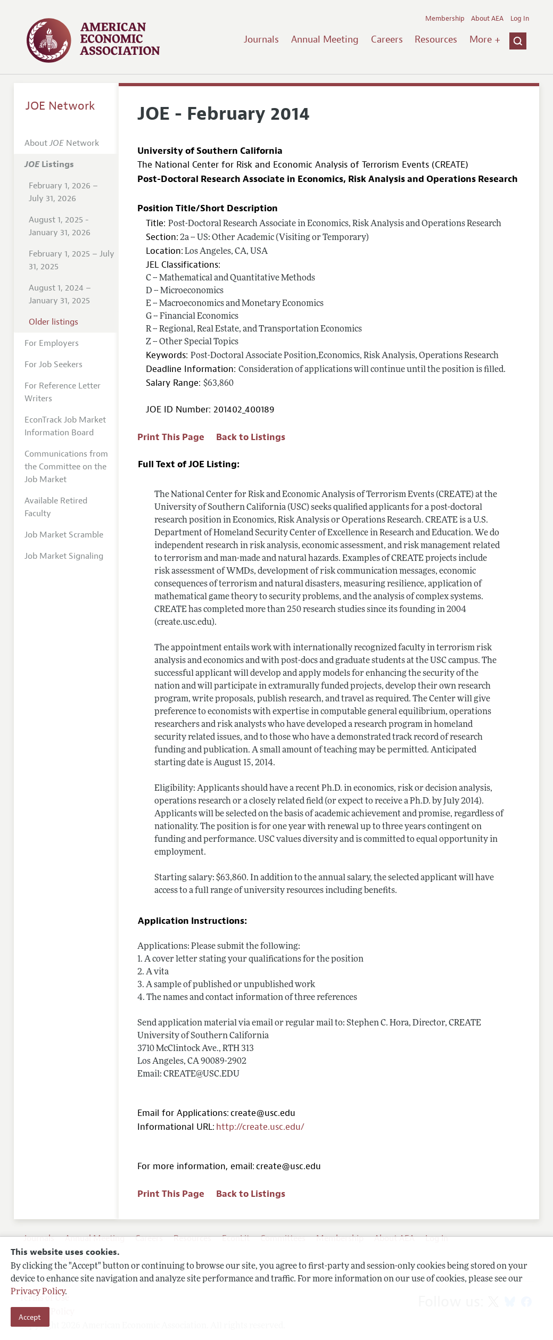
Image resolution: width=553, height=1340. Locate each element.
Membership (445, 18)
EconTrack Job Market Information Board (65, 426)
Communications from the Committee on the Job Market (66, 467)
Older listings (53, 322)
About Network (61, 143)
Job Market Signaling (63, 556)
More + (484, 39)
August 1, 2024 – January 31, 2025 (60, 294)
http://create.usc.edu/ (260, 1126)
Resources (436, 39)
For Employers (51, 343)
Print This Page (170, 437)
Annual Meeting (325, 39)
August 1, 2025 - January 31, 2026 (59, 226)
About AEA (487, 18)
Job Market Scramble (63, 535)
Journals (261, 39)
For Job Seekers (53, 364)
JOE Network (60, 106)
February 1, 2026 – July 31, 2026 (63, 192)
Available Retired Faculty (55, 507)
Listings (49, 164)
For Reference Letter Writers (62, 392)
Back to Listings (250, 437)
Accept (30, 1317)
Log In (519, 18)
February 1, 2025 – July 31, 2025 (71, 260)
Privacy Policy (38, 1292)
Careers (387, 39)
